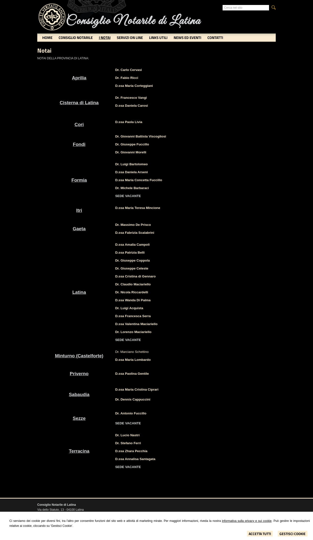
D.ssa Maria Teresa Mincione (137, 208)
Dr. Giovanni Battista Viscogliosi (140, 136)
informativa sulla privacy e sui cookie (247, 521)
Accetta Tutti (260, 533)
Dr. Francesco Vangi (131, 98)
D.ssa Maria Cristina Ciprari (136, 389)
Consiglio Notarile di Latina (133, 21)
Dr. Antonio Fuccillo (130, 413)
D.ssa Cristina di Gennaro (135, 276)
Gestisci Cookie (292, 533)
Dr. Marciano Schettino (132, 352)
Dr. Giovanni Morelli (130, 152)
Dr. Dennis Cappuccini (132, 399)
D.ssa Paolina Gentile (132, 373)
